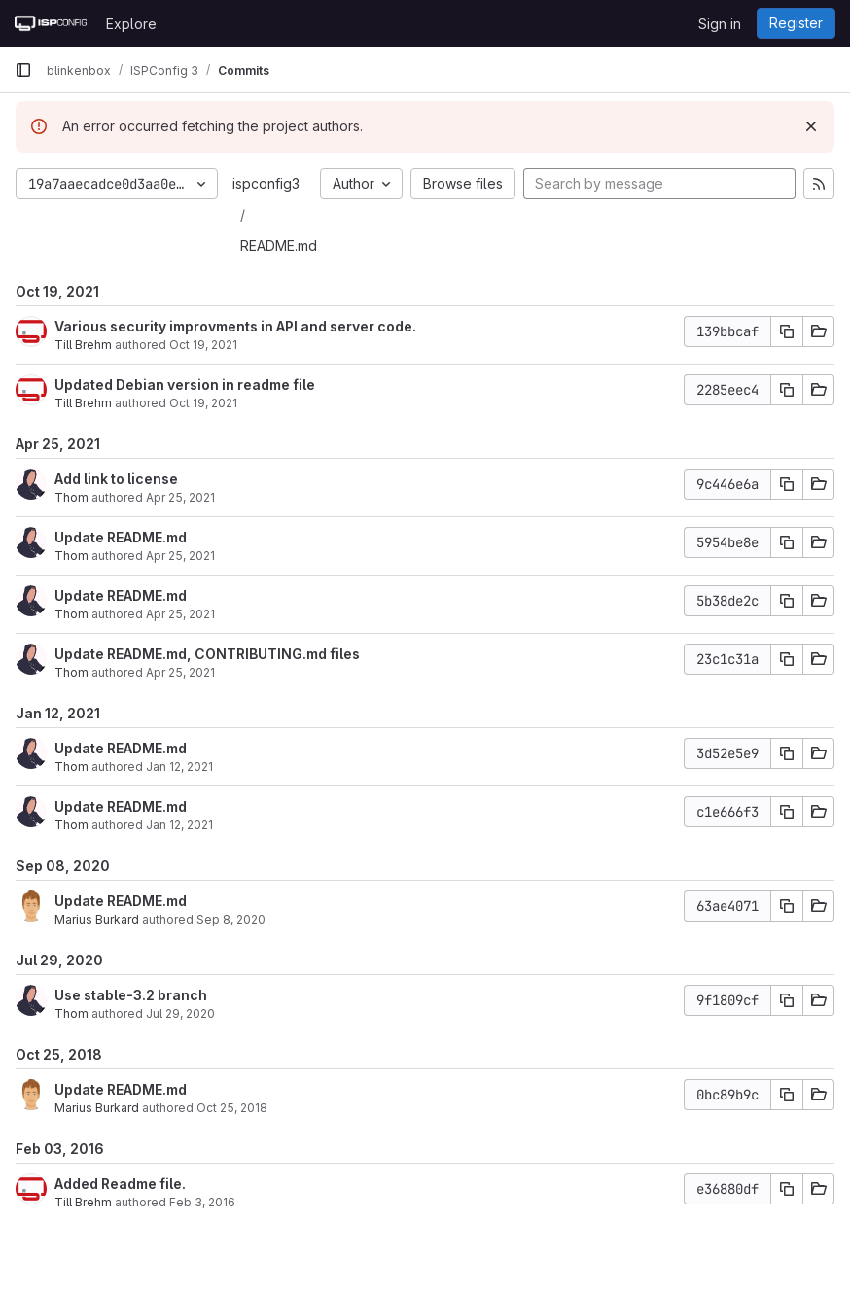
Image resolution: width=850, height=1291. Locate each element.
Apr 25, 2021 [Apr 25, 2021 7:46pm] (180, 497)
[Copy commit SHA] (786, 331)
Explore (131, 24)
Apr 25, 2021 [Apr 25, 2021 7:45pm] (180, 555)
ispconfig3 (266, 183)
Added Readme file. (120, 1183)
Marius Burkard (96, 919)
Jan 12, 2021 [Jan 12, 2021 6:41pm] (179, 825)
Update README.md (120, 537)
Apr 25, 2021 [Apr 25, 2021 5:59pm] (180, 614)
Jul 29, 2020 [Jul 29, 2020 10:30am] (180, 1013)
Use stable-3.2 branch (130, 995)
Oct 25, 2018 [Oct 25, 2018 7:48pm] (231, 1107)
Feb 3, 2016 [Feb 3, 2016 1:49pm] (202, 1202)
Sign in (719, 24)
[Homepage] (50, 23)
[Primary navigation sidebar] (23, 70)
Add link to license (116, 479)
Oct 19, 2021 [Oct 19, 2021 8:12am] (203, 403)
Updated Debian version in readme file (184, 384)
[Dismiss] (811, 126)
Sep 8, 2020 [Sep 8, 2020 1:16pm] (231, 919)
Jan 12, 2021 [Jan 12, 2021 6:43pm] (179, 766)
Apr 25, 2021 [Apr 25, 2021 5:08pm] (180, 672)
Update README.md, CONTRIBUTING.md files (207, 654)
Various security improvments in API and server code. (235, 326)
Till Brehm (83, 344)
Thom (71, 497)
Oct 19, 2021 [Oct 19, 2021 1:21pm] (203, 344)
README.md (278, 245)
